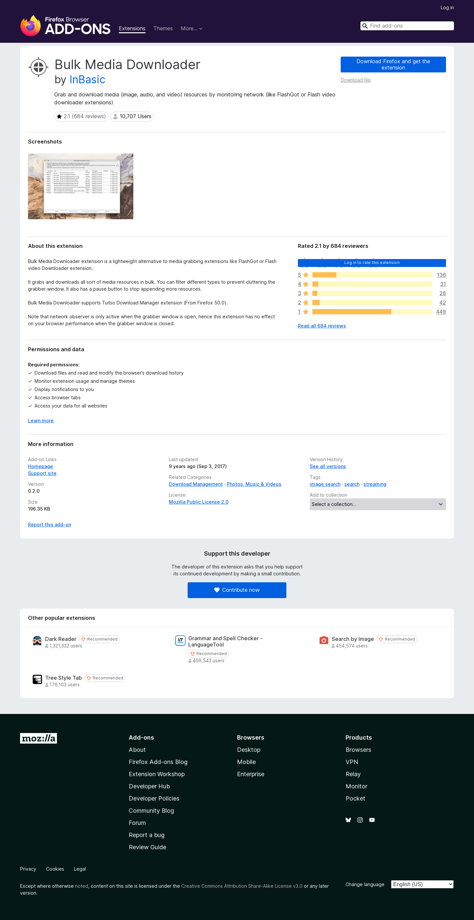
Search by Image (353, 639)
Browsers (358, 749)
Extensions (132, 28)
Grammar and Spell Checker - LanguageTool (225, 641)
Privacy (28, 869)
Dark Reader (60, 639)
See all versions (328, 466)
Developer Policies (154, 798)
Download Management (196, 484)
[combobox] (407, 25)
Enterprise (250, 774)
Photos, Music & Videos (254, 484)
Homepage (40, 466)
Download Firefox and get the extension (393, 64)
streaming (374, 484)
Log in (447, 7)
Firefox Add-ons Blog (158, 761)
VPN (352, 761)
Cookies (55, 869)
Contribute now (237, 590)
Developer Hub (149, 786)
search (351, 484)
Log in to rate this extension (372, 262)
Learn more (41, 420)
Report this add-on (49, 524)
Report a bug (147, 834)
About (137, 749)
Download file (356, 80)
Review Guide (147, 847)
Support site (42, 473)
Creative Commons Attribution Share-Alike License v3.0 (242, 886)
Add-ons (141, 737)
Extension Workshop (157, 774)
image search (325, 484)
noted (81, 886)
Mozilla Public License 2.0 (198, 502)
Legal (80, 869)
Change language (365, 884)
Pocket (355, 798)
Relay (353, 774)
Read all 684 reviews (322, 326)
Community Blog (151, 810)
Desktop (248, 749)
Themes (163, 28)
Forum (137, 822)
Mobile (246, 761)
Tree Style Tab (63, 678)
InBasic (87, 79)
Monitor (356, 786)
